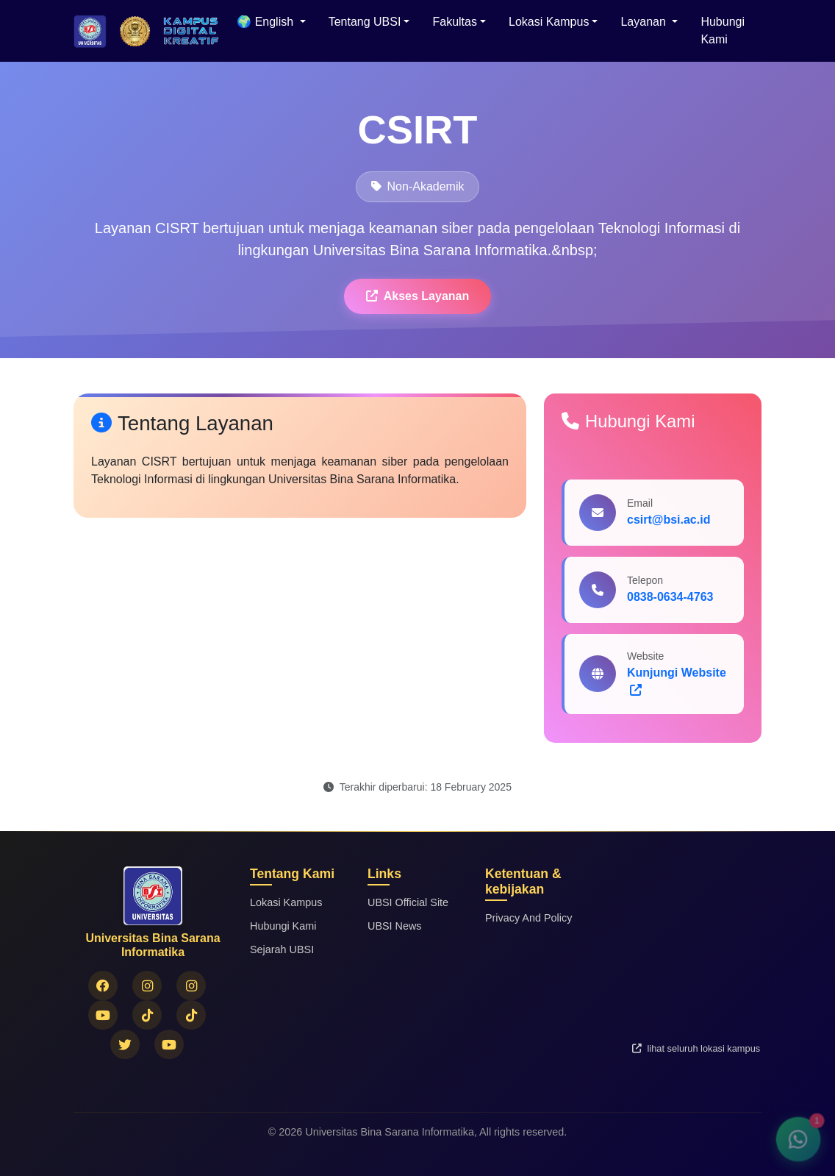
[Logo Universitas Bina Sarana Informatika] (134, 31)
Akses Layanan (418, 296)
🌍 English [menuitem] (266, 21)
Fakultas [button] (454, 21)
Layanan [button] (644, 21)
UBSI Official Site (408, 902)
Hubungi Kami (722, 30)
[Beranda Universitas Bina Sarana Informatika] (90, 31)
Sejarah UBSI (282, 949)
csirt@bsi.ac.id (668, 519)
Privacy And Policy (528, 918)
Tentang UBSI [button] (365, 21)
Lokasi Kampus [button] (549, 21)
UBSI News (395, 926)
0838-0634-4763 (670, 597)
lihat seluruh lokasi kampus (696, 1048)
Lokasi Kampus (286, 902)
